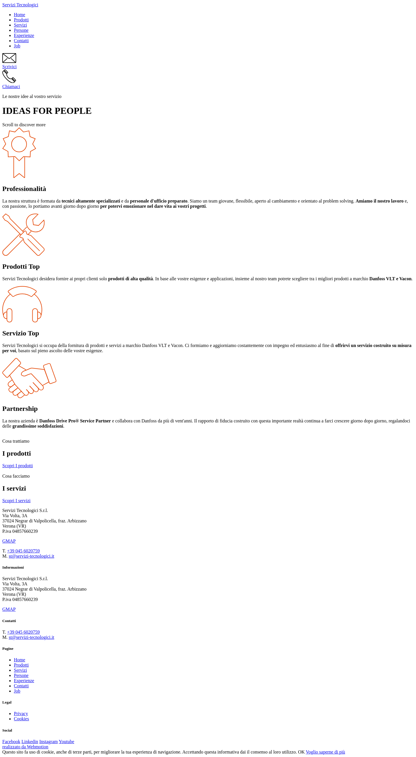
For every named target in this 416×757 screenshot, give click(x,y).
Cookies (21, 718)
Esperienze (24, 35)
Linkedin (29, 741)
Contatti (21, 40)
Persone (21, 30)
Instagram (48, 741)
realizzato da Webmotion (25, 746)
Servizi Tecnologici (20, 4)
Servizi (20, 25)
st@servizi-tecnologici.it (31, 556)
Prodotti (21, 19)
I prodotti (17, 465)
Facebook (11, 741)
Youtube (66, 741)
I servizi (16, 500)
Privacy (21, 713)
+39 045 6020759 (23, 550)
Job (17, 45)
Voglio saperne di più (325, 751)
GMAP (9, 541)
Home (19, 14)
